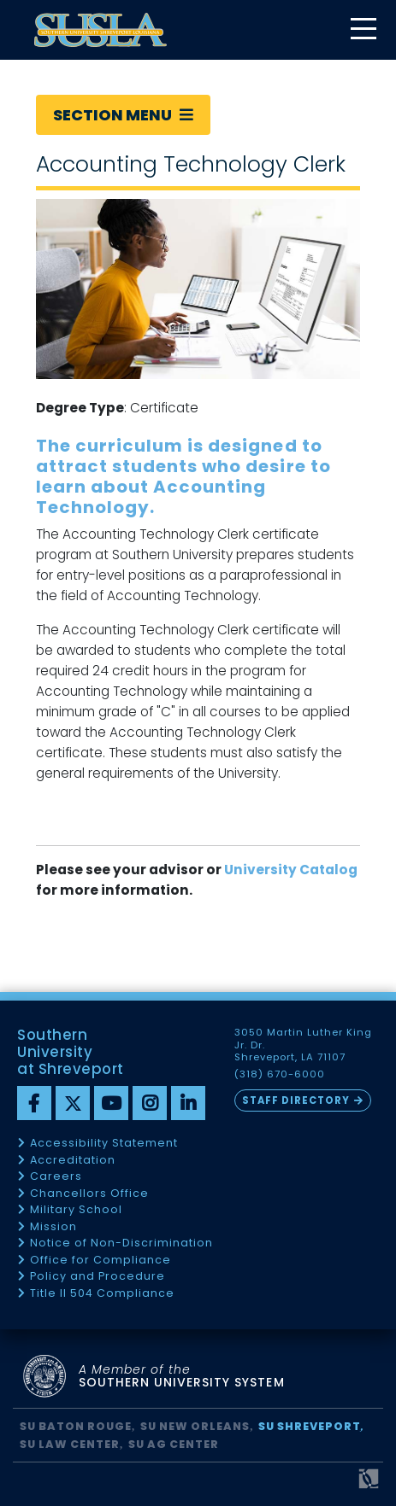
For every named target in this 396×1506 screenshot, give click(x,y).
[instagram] (150, 1103)
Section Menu (123, 114)
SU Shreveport (309, 1426)
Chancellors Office (89, 1194)
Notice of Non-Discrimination (121, 1243)
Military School (76, 1210)
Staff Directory (296, 1100)
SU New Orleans (195, 1426)
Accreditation (72, 1160)
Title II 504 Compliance (102, 1293)
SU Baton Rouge (76, 1426)
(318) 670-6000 (279, 1074)
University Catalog (291, 869)
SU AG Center (173, 1444)
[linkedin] (188, 1103)
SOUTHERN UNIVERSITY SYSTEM (182, 1376)
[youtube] (111, 1103)
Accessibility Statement (104, 1143)
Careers (56, 1176)
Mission (53, 1227)
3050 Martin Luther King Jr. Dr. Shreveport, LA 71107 (303, 1045)
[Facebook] (34, 1103)
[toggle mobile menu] (362, 30)
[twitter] (73, 1103)
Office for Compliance (100, 1260)
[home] (100, 30)
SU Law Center (70, 1444)
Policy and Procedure (97, 1276)
